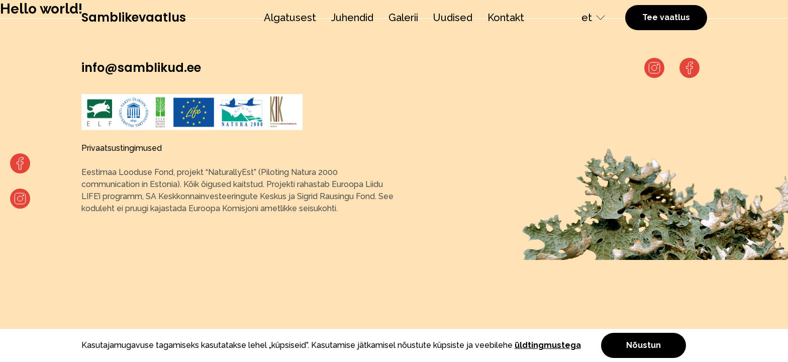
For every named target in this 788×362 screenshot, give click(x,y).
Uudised (452, 18)
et (586, 18)
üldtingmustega (548, 345)
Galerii (403, 18)
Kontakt (505, 18)
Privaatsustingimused (121, 148)
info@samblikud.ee (141, 67)
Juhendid (352, 18)
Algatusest (290, 18)
